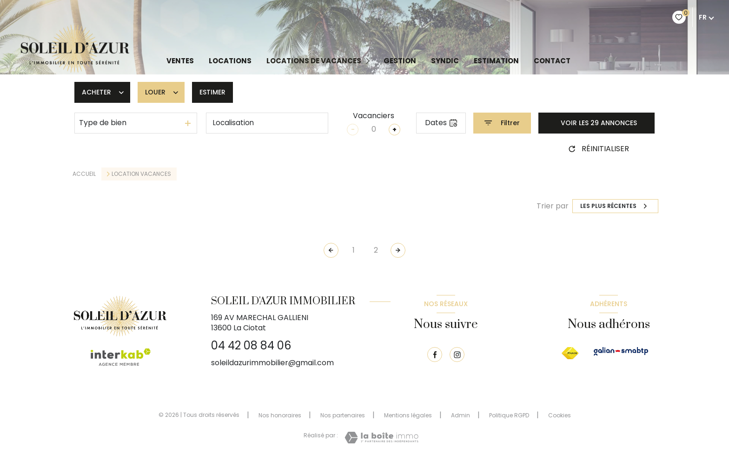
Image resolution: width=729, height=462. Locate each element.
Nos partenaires (342, 415)
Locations (230, 61)
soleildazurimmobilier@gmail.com (272, 362)
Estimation (496, 61)
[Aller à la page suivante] (398, 250)
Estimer (212, 92)
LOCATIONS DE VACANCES (313, 61)
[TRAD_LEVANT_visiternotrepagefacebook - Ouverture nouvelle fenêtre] (434, 354)
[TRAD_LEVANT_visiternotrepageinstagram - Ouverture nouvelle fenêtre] (457, 354)
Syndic (445, 61)
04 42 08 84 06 (251, 345)
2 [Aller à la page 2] (376, 250)
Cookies (559, 415)
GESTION (400, 61)
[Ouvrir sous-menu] (369, 61)
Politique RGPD (509, 415)
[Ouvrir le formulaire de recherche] (502, 123)
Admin (460, 415)
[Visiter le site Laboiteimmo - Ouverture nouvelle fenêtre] (381, 437)
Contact (552, 61)
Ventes (180, 61)
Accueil (84, 174)
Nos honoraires (279, 415)
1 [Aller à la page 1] (353, 250)
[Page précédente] (331, 250)
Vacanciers (373, 115)
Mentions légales (408, 415)
